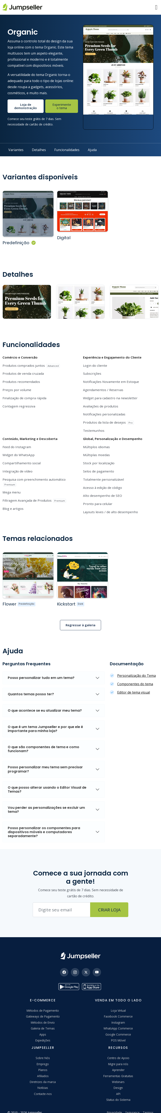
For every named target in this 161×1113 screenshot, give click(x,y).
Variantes (15, 149)
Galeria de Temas (43, 1021)
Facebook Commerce (118, 1009)
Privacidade (114, 1105)
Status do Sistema (118, 1092)
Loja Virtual (118, 1003)
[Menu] (156, 7)
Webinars (118, 1074)
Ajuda (92, 149)
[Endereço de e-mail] (61, 902)
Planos (42, 1062)
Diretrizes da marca (43, 1074)
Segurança (132, 1105)
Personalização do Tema (136, 667)
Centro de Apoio (118, 1050)
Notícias (43, 1080)
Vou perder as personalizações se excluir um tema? (46, 801)
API (118, 1086)
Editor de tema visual (133, 684)
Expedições (42, 1033)
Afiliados (43, 1068)
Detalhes (39, 149)
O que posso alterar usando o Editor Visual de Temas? (47, 781)
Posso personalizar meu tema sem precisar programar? (45, 761)
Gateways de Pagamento (43, 1009)
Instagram (118, 1015)
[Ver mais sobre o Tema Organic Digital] (76, 209)
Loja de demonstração (25, 106)
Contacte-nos (43, 1086)
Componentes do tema (135, 676)
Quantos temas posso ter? (31, 686)
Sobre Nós (43, 1050)
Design (118, 1080)
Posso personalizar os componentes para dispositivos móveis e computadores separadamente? (44, 824)
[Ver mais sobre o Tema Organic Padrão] (26, 212)
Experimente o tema (61, 106)
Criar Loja (109, 902)
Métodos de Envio (43, 1015)
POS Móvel (118, 1033)
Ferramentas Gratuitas (118, 1068)
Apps (42, 1027)
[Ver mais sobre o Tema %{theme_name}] (26, 569)
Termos (148, 1105)
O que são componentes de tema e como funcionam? (43, 741)
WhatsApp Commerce (118, 1021)
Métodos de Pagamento (43, 1003)
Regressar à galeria (80, 617)
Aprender (118, 1062)
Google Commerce (118, 1027)
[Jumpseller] (80, 948)
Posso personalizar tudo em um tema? (41, 670)
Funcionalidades (66, 149)
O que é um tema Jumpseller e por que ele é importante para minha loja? (45, 721)
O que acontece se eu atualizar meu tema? (45, 702)
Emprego (43, 1056)
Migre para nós (118, 1056)
